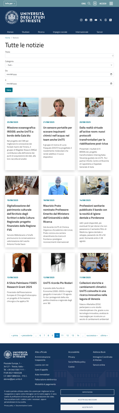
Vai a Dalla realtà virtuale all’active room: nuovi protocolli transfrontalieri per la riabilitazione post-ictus (94, 134)
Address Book (99, 352)
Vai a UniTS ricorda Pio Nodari (58, 288)
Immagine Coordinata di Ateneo (102, 358)
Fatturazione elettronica (45, 379)
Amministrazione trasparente (42, 358)
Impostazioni (87, 392)
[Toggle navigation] (111, 3)
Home (7, 37)
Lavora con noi (41, 364)
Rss (110, 19)
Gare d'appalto (41, 369)
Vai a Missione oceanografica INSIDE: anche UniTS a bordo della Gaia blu (22, 134)
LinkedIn (91, 19)
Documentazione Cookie (24, 405)
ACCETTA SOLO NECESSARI (87, 400)
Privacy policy (8, 405)
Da (6, 70)
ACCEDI (102, 3)
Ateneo (10, 32)
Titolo (7, 51)
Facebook (86, 19)
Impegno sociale (60, 32)
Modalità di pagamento (45, 384)
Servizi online (99, 364)
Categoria (9, 61)
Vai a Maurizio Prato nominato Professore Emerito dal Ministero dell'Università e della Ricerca (58, 211)
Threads (105, 19)
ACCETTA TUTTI (87, 407)
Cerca (9, 90)
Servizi (100, 32)
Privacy (71, 356)
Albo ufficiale (41, 352)
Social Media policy (77, 361)
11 (62, 335)
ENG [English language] (84, 3)
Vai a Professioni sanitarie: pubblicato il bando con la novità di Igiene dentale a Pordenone (94, 211)
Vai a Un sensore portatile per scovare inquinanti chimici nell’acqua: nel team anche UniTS (58, 134)
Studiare (25, 32)
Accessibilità (73, 352)
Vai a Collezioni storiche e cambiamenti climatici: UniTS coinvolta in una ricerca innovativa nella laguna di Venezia (94, 288)
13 (73, 335)
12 (67, 335)
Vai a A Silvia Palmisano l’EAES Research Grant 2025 (22, 288)
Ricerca (41, 32)
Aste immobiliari (42, 374)
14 (78, 335)
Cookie (71, 366)
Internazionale (82, 32)
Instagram (81, 19)
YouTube (95, 19)
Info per (9, 3)
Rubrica (95, 3)
